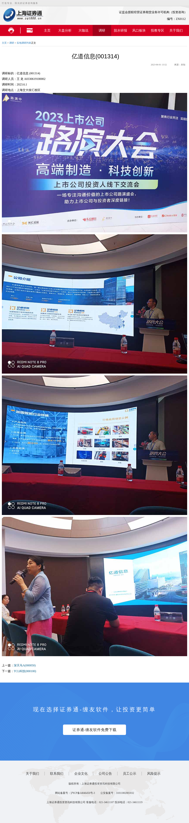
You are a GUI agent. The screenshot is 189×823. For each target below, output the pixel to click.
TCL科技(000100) (25, 671)
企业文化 (81, 773)
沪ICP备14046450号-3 (83, 793)
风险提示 (153, 773)
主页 (47, 30)
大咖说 (83, 30)
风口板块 (139, 30)
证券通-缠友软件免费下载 (94, 730)
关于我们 (176, 30)
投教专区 (157, 30)
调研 (102, 30)
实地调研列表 (24, 42)
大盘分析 (65, 30)
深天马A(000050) (25, 665)
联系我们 (56, 773)
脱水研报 (120, 30)
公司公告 (105, 773)
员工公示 (129, 773)
